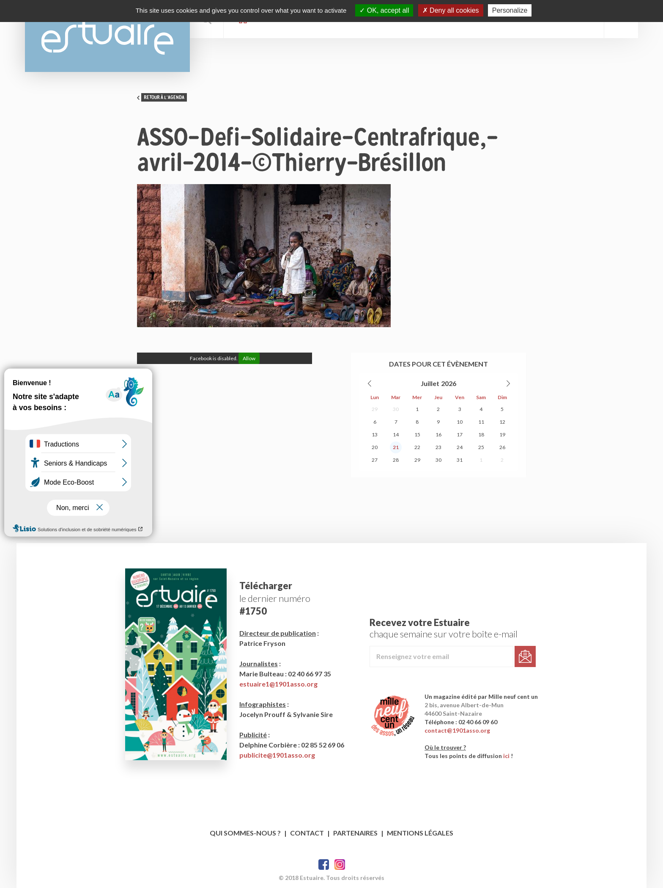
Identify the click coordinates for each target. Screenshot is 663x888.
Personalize (510, 10)
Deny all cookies (450, 10)
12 (502, 422)
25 (481, 447)
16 (438, 434)
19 (502, 434)
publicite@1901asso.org (277, 755)
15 (417, 434)
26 (502, 447)
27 (375, 460)
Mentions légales (420, 833)
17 (460, 434)
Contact (307, 833)
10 (460, 422)
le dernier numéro (274, 598)
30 (396, 409)
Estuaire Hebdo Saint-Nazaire (107, 36)
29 (375, 409)
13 (375, 434)
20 (375, 447)
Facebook (323, 864)
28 (396, 460)
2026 (448, 383)
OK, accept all (384, 10)
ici (506, 755)
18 (481, 434)
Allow (249, 358)
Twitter (339, 864)
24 (460, 447)
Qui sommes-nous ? (245, 833)
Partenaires (355, 833)
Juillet (430, 383)
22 (417, 447)
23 (438, 447)
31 (460, 460)
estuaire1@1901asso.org (278, 684)
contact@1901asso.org (457, 730)
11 (481, 422)
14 (396, 434)
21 (396, 447)
